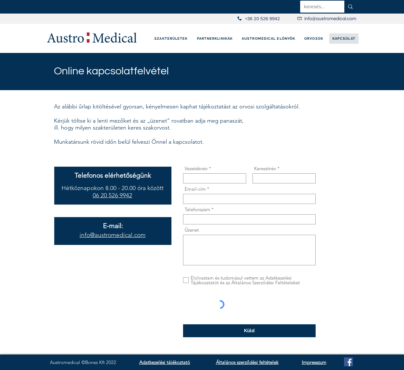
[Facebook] (348, 361)
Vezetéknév (196, 168)
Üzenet (192, 230)
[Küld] (249, 330)
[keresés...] (317, 7)
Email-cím (195, 189)
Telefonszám (197, 209)
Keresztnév (265, 168)
